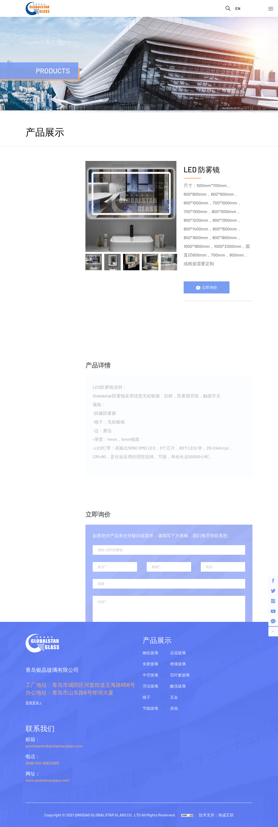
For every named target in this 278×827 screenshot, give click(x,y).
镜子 (29, 227)
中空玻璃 (33, 191)
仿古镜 (34, 269)
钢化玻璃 (33, 155)
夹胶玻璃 (33, 173)
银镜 (32, 240)
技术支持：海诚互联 (216, 815)
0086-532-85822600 (42, 763)
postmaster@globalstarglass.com (54, 746)
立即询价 (211, 287)
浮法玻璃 (33, 209)
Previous (94, 206)
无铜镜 (34, 276)
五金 (29, 384)
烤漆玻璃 (33, 330)
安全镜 (34, 261)
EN (237, 8)
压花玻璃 (33, 312)
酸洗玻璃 (33, 366)
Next (171, 206)
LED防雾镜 (37, 254)
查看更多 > (34, 702)
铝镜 (32, 247)
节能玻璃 (33, 294)
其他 (29, 402)
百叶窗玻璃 (36, 348)
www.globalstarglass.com (47, 780)
